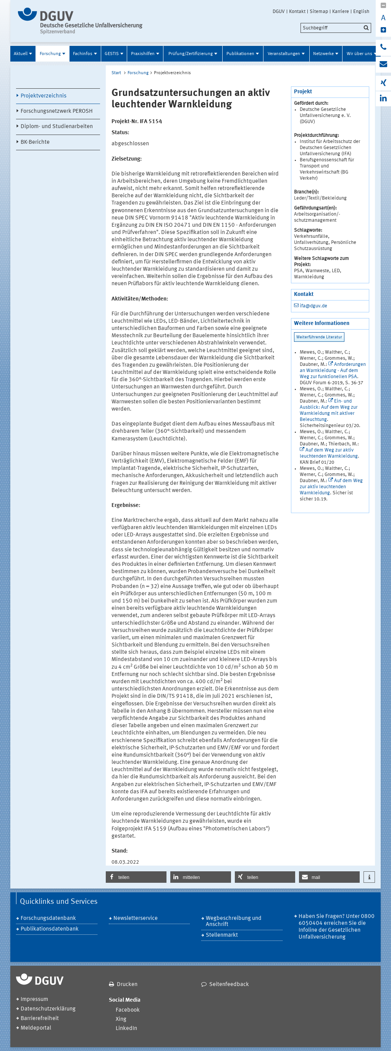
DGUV (279, 11)
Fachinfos (82, 54)
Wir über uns (359, 54)
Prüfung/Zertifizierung (190, 54)
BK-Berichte (35, 142)
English (361, 11)
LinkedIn (126, 1029)
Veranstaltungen (284, 54)
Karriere (340, 11)
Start (116, 73)
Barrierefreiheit (40, 1019)
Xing (121, 1019)
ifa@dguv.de (313, 306)
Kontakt (297, 11)
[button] (136, 877)
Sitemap (319, 11)
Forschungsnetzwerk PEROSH (57, 111)
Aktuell (20, 54)
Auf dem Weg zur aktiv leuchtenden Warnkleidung (331, 486)
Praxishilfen (143, 54)
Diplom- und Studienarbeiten (57, 127)
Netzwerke (323, 54)
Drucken (127, 985)
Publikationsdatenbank (50, 929)
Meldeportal (36, 1028)
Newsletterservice (135, 918)
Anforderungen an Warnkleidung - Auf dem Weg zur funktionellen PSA (333, 370)
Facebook (128, 1010)
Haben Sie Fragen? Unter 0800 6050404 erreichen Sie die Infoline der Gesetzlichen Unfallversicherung (337, 927)
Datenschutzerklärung (48, 1009)
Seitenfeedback (229, 985)
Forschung (50, 54)
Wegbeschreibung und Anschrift (234, 922)
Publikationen (240, 54)
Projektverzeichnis (43, 96)
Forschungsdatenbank (48, 918)
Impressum (34, 999)
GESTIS (112, 54)
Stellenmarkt (222, 935)
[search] (336, 28)
